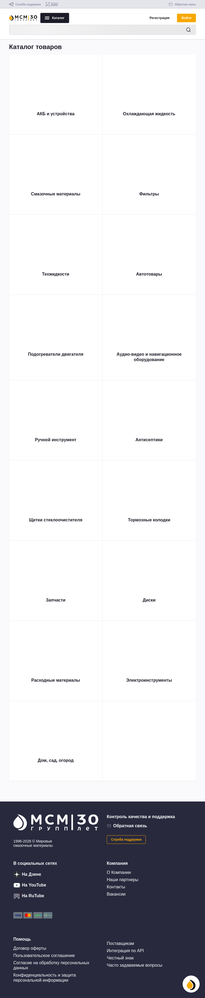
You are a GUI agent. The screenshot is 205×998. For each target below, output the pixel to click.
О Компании (119, 872)
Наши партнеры (122, 879)
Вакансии (116, 894)
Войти (186, 18)
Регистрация (159, 18)
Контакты (116, 887)
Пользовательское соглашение (44, 955)
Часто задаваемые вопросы (134, 965)
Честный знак (120, 958)
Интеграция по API (125, 950)
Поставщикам (120, 943)
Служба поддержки (126, 839)
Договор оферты (29, 948)
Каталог (55, 18)
